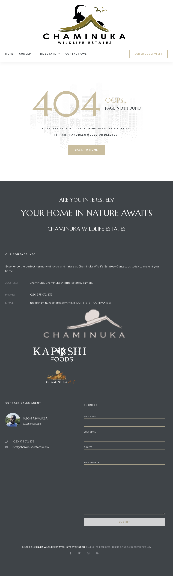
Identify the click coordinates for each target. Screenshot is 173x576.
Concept (26, 54)
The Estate (49, 54)
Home (9, 54)
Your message (124, 501)
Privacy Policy (142, 552)
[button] (148, 54)
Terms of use (120, 552)
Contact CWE (76, 54)
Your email (124, 449)
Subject (124, 464)
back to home (86, 150)
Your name (124, 434)
